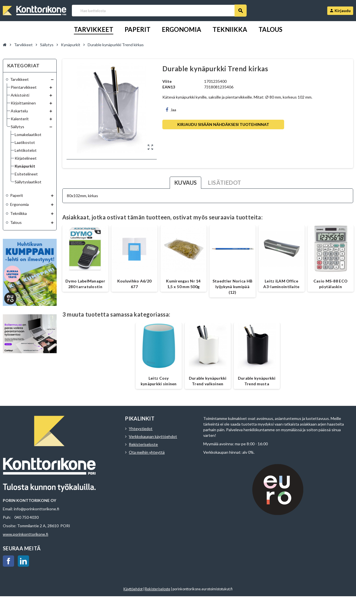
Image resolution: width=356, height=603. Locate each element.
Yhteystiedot (140, 428)
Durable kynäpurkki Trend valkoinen (208, 381)
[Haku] (159, 11)
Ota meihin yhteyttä (147, 452)
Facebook (8, 561)
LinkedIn (23, 561)
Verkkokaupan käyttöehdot (153, 436)
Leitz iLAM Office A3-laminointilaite (281, 284)
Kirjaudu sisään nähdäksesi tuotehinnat (223, 124)
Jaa (171, 109)
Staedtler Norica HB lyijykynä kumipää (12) (232, 287)
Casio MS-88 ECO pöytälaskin (330, 284)
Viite (167, 81)
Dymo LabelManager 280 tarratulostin (85, 284)
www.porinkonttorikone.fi (25, 534)
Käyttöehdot (133, 589)
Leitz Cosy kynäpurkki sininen (159, 381)
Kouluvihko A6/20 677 (134, 284)
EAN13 (168, 86)
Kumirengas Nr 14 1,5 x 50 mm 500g (183, 284)
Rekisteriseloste (143, 444)
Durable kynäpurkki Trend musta (257, 381)
